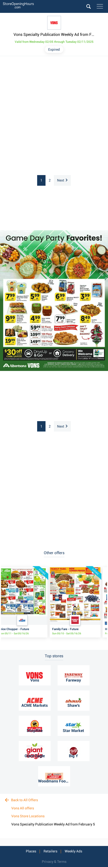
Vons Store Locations (28, 816)
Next (62, 180)
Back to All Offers (21, 800)
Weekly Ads (73, 851)
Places (31, 851)
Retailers (50, 851)
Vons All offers (22, 808)
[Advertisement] (54, 116)
